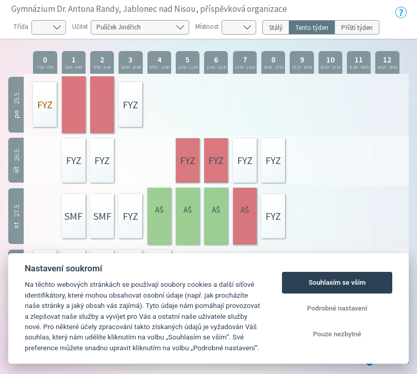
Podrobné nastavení (337, 308)
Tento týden (311, 27)
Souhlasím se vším (337, 282)
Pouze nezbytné (337, 334)
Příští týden (357, 27)
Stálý (275, 27)
